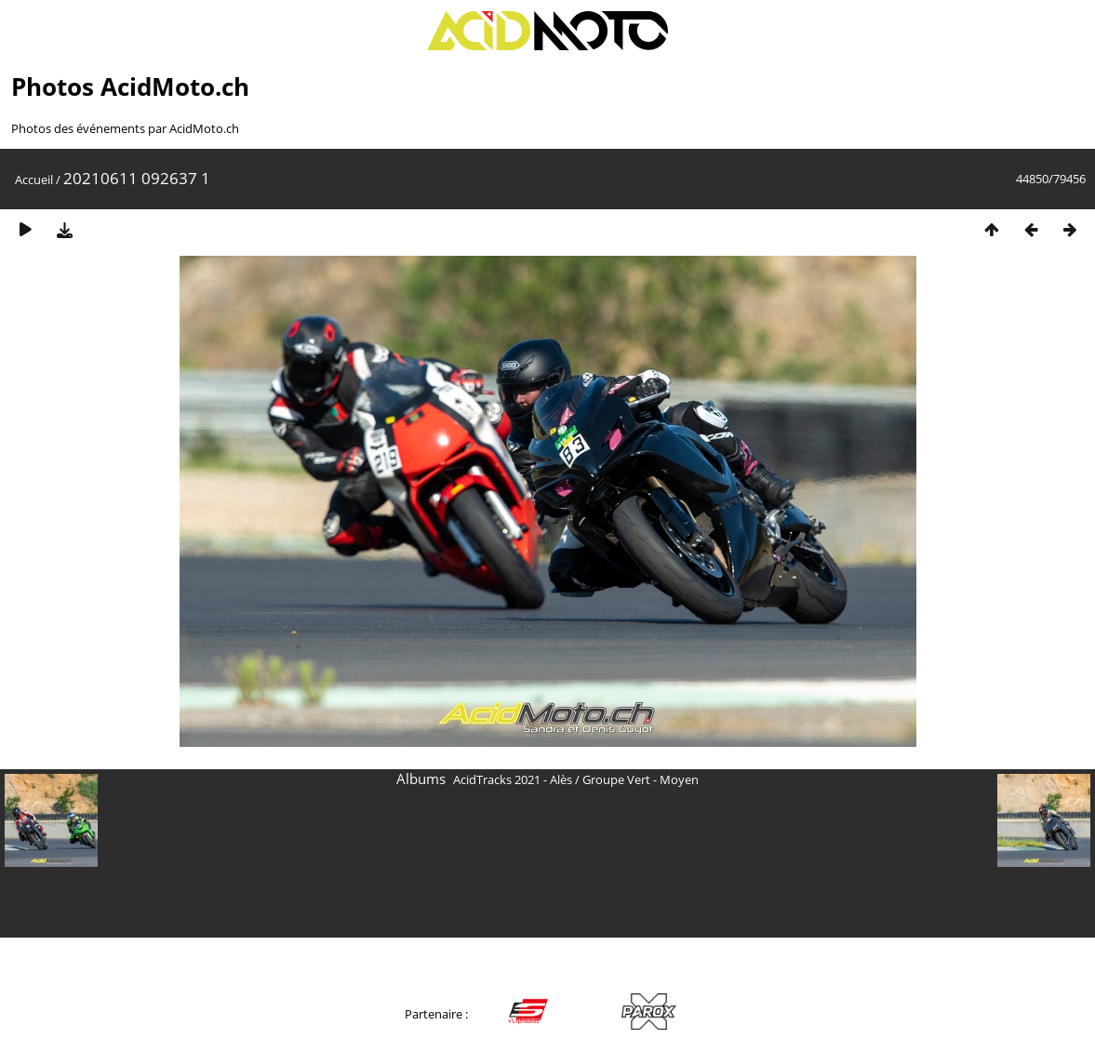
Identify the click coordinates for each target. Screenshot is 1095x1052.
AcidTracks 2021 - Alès (512, 779)
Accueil (34, 179)
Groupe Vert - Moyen (640, 779)
